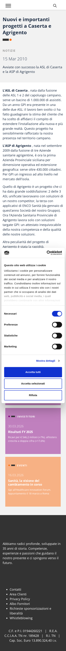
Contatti (15, 589)
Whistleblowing (21, 618)
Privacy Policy (20, 599)
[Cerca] (55, 5)
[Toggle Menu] (8, 5)
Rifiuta (33, 395)
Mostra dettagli (45, 360)
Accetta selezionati (33, 383)
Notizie (9, 51)
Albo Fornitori (20, 604)
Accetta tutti (33, 372)
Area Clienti (18, 594)
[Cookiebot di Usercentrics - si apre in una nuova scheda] (47, 252)
